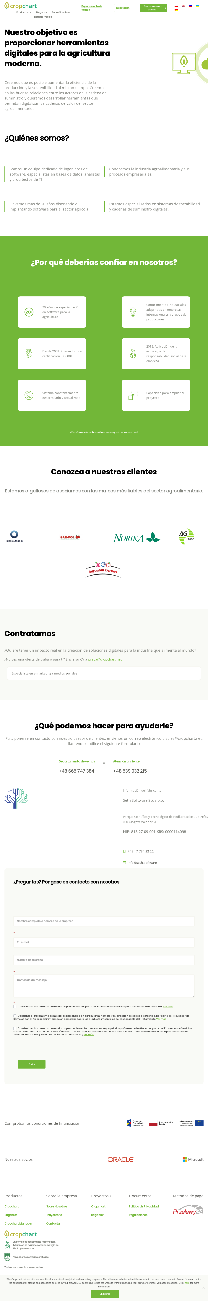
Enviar (32, 1064)
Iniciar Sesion (122, 7)
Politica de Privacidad (144, 1206)
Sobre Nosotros (61, 12)
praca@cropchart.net (105, 659)
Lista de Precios (43, 17)
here (187, 1282)
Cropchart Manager (18, 1223)
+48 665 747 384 (76, 771)
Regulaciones (138, 1215)
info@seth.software (142, 862)
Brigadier (10, 1215)
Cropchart (11, 1206)
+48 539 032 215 (130, 771)
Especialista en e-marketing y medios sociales (44, 673)
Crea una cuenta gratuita (155, 8)
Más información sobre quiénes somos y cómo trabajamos (103, 432)
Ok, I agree (105, 1293)
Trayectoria (54, 1215)
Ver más (168, 1006)
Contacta (53, 1223)
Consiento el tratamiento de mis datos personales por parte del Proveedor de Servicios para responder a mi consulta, (93, 1006)
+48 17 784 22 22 (141, 851)
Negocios (41, 12)
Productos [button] (24, 12)
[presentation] (41, 1049)
